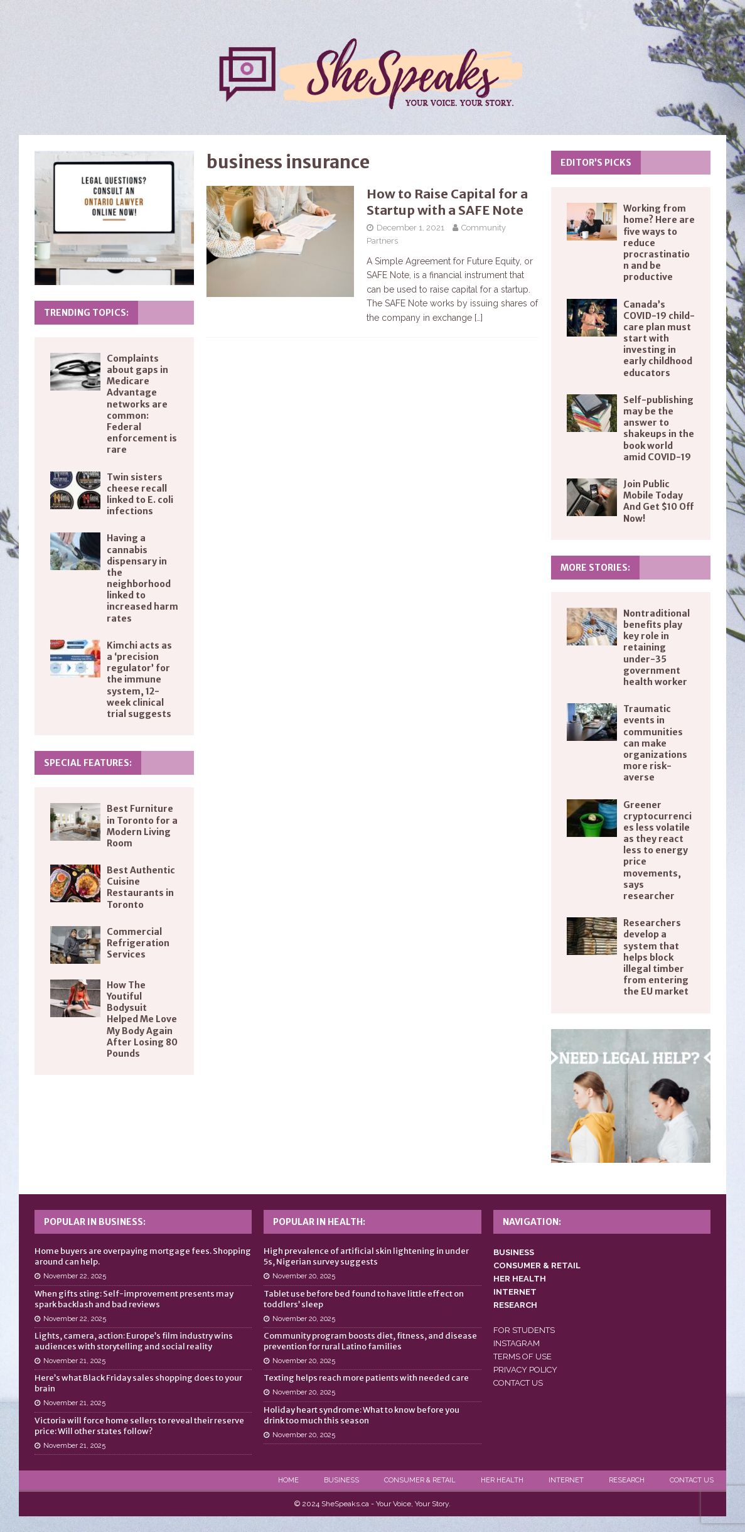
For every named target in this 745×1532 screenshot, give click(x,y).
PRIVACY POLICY (525, 1369)
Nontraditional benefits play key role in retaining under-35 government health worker (656, 648)
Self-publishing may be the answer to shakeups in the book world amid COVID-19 (658, 428)
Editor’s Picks (595, 162)
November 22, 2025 (74, 1276)
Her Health (502, 1480)
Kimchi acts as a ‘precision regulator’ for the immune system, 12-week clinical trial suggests (139, 680)
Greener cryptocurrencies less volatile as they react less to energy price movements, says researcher (657, 850)
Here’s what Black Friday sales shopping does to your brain (138, 1383)
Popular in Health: (319, 1221)
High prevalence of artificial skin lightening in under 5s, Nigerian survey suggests (366, 1256)
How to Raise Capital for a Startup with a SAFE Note (447, 202)
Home (288, 1480)
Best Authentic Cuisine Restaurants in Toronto (141, 887)
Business (341, 1480)
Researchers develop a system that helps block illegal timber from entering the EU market (656, 957)
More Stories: (595, 567)
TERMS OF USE (522, 1356)
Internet (566, 1480)
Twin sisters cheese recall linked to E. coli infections (140, 494)
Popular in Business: (95, 1221)
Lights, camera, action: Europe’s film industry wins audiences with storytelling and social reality (134, 1341)
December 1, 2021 (410, 227)
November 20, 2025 (303, 1276)
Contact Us (692, 1480)
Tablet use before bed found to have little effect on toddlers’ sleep (364, 1299)
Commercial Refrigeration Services (138, 943)
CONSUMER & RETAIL (537, 1265)
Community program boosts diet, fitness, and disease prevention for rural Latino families (370, 1341)
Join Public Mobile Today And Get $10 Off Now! (658, 501)
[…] (478, 318)
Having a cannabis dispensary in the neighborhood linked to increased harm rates (142, 577)
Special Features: (88, 763)
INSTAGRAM (516, 1343)
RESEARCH (515, 1305)
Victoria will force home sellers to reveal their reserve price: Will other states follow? (139, 1426)
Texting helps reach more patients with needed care (366, 1378)
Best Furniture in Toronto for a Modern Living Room (142, 826)
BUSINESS (513, 1252)
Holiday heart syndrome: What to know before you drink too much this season (361, 1415)
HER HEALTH (519, 1278)
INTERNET (515, 1292)
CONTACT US (518, 1383)
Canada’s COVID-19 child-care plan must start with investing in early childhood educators (659, 339)
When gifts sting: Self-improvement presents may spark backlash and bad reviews (134, 1299)
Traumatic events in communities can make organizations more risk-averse (655, 743)
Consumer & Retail (420, 1480)
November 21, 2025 (74, 1361)
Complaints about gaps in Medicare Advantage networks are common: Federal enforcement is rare (142, 404)
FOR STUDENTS (524, 1330)
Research (627, 1480)
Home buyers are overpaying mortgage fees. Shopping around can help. (143, 1256)
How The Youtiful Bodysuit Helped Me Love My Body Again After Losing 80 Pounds (142, 1019)
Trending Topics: (86, 312)
